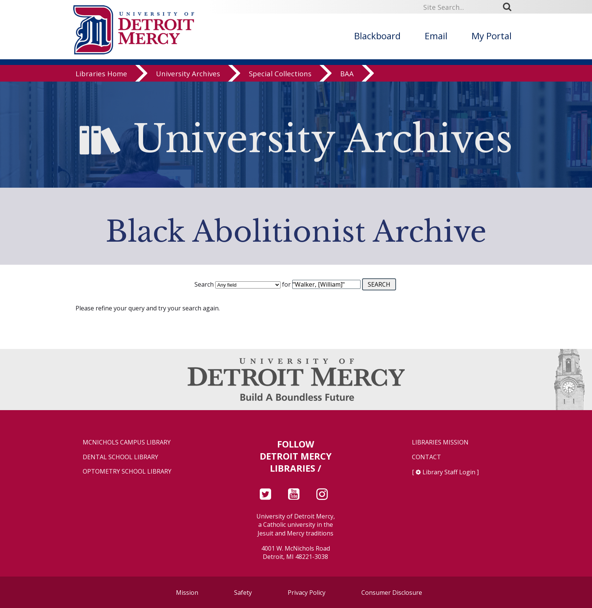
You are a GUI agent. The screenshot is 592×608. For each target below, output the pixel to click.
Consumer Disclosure (391, 592)
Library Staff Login (448, 472)
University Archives (188, 73)
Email (436, 35)
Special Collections (280, 73)
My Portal (492, 35)
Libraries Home (101, 73)
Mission (187, 592)
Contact (426, 457)
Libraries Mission (440, 442)
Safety (243, 592)
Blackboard (377, 35)
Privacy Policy (306, 592)
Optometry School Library (127, 471)
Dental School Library (120, 457)
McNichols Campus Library (127, 442)
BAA (347, 73)
